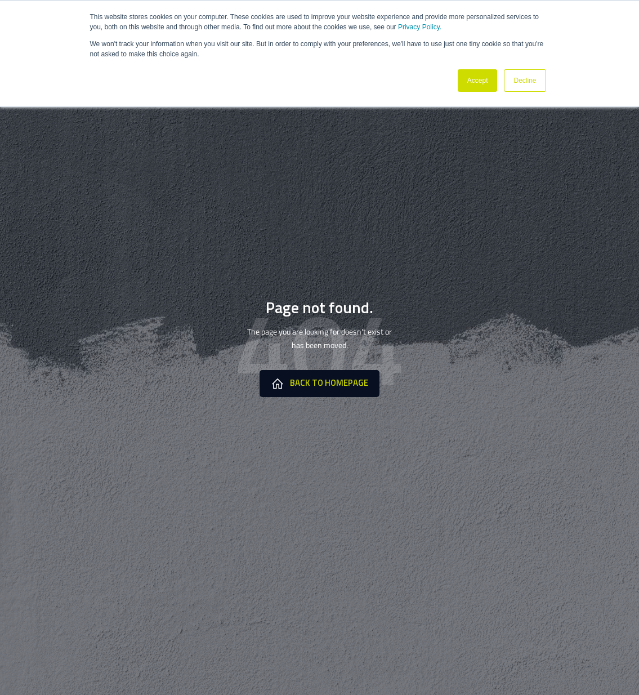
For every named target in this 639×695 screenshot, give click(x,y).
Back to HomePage (319, 382)
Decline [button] (524, 80)
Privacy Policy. (419, 27)
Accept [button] (477, 80)
